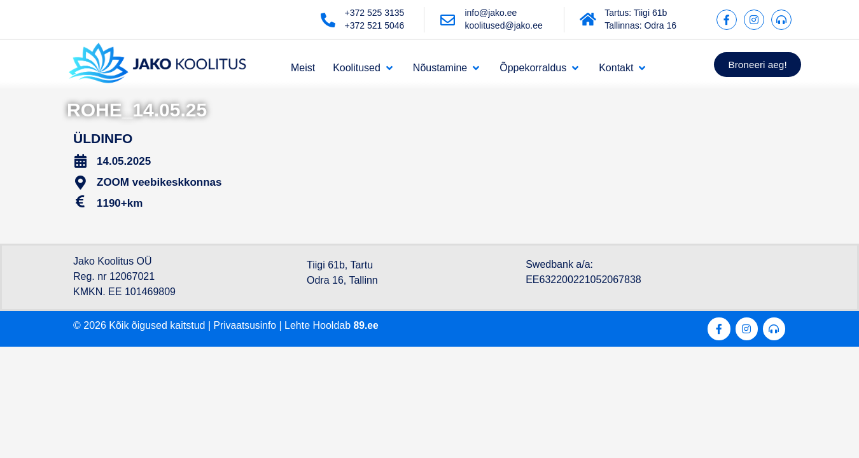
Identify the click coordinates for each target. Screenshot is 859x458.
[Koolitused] (364, 68)
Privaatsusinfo (246, 325)
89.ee (368, 325)
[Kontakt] (623, 68)
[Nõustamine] (447, 68)
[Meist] (302, 68)
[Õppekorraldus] (540, 68)
